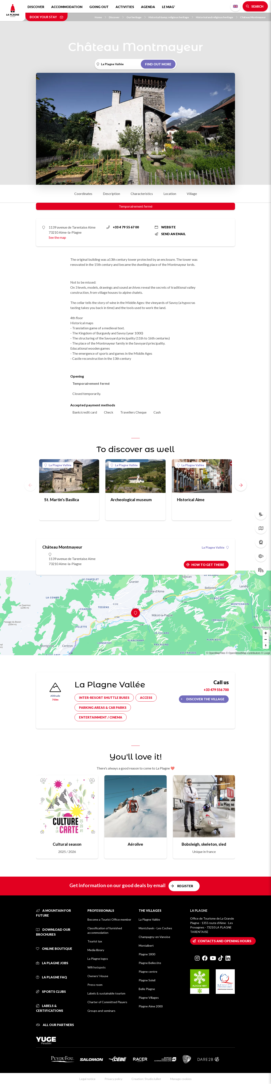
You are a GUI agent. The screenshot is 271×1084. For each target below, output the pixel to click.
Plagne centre (148, 971)
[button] (241, 485)
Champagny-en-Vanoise (154, 937)
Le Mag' (168, 7)
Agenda (148, 7)
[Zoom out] (266, 639)
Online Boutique (54, 948)
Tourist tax (94, 941)
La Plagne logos (97, 958)
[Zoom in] (266, 633)
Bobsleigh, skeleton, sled (204, 844)
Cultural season (67, 844)
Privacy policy (113, 1079)
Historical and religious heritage (216, 17)
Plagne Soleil (147, 980)
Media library (95, 950)
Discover (36, 7)
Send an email (170, 234)
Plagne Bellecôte (150, 963)
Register (185, 886)
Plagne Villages (149, 997)
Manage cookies (181, 1079)
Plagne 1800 (147, 954)
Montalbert (146, 945)
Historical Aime (191, 499)
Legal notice (87, 1079)
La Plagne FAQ (51, 977)
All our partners (55, 1025)
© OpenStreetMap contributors (243, 653)
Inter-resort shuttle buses (104, 697)
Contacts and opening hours (224, 941)
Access (146, 697)
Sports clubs (51, 991)
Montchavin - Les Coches (155, 928)
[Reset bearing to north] (266, 646)
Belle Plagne (147, 989)
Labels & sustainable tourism (106, 993)
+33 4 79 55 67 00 (122, 227)
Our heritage (136, 17)
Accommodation (66, 7)
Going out (99, 7)
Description (111, 194)
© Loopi (265, 653)
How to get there (207, 565)
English (235, 6)
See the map (57, 237)
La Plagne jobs (52, 963)
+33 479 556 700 (216, 690)
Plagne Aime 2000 (151, 1006)
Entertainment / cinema (100, 717)
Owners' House (97, 976)
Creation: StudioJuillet (146, 1079)
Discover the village (205, 699)
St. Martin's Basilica (61, 499)
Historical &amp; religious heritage (170, 17)
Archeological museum (131, 499)
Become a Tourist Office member (109, 919)
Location (169, 194)
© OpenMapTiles (215, 653)
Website (165, 227)
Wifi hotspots (96, 967)
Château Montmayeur (253, 17)
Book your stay (46, 17)
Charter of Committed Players (107, 1002)
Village (192, 194)
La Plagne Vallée (57, 465)
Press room (94, 984)
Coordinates (83, 194)
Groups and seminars (101, 1010)
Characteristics (142, 194)
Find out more (158, 64)
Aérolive (135, 844)
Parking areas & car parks (102, 707)
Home (100, 17)
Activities (125, 7)
